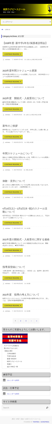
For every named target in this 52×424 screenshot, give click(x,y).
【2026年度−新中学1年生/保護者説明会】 (25, 43)
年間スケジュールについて (18, 153)
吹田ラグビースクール (14, 9)
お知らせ (29, 59)
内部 (33, 59)
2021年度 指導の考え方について (21, 294)
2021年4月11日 (18, 197)
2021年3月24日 (18, 256)
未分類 (40, 59)
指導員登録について (14, 267)
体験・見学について (14, 181)
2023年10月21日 (19, 87)
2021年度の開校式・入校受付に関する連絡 (26, 239)
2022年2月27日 (18, 142)
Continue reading (13, 54)
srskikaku (7, 59)
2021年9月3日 (18, 170)
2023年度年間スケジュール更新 (20, 70)
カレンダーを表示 (11, 380)
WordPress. (45, 422)
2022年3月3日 (18, 115)
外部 (36, 59)
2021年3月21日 (18, 311)
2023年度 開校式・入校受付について (23, 98)
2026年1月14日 (18, 59)
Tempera (36, 422)
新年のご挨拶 (10, 126)
